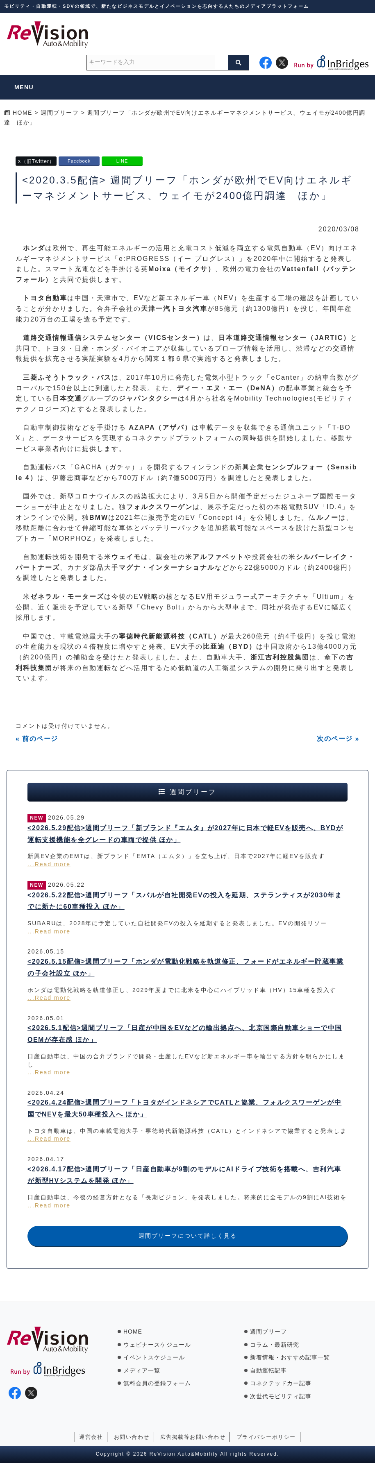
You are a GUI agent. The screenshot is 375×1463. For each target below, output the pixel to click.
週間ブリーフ (268, 1331)
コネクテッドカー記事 (280, 1383)
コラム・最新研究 (274, 1344)
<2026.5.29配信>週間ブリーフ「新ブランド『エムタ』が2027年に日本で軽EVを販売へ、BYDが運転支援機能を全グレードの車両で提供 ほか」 (185, 833)
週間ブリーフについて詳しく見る (188, 1235)
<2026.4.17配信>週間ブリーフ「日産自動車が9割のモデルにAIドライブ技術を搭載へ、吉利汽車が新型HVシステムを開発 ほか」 (184, 1175)
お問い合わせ (132, 1437)
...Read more (48, 864)
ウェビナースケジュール (157, 1344)
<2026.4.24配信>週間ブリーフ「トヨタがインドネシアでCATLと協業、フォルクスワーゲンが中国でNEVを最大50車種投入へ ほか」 (184, 1108)
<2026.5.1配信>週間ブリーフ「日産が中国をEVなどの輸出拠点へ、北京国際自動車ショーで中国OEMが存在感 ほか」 (184, 1033)
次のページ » (338, 738)
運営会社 (91, 1437)
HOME (132, 1331)
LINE (122, 161)
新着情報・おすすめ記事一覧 (290, 1357)
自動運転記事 (268, 1370)
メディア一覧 (141, 1370)
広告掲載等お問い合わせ (193, 1437)
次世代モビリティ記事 (280, 1396)
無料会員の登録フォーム (157, 1383)
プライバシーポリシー (266, 1437)
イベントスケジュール (154, 1357)
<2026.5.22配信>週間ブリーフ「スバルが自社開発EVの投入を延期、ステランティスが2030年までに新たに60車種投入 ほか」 (184, 901)
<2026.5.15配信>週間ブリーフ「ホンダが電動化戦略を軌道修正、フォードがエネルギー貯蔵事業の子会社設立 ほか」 (185, 967)
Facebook (79, 161)
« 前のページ (37, 738)
